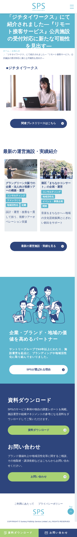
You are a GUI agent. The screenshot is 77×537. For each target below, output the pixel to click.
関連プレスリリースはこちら (38, 123)
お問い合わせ (39, 478)
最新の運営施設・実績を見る (38, 246)
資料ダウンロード (38, 431)
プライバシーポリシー (50, 505)
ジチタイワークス (23, 68)
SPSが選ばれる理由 (38, 370)
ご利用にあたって (24, 505)
